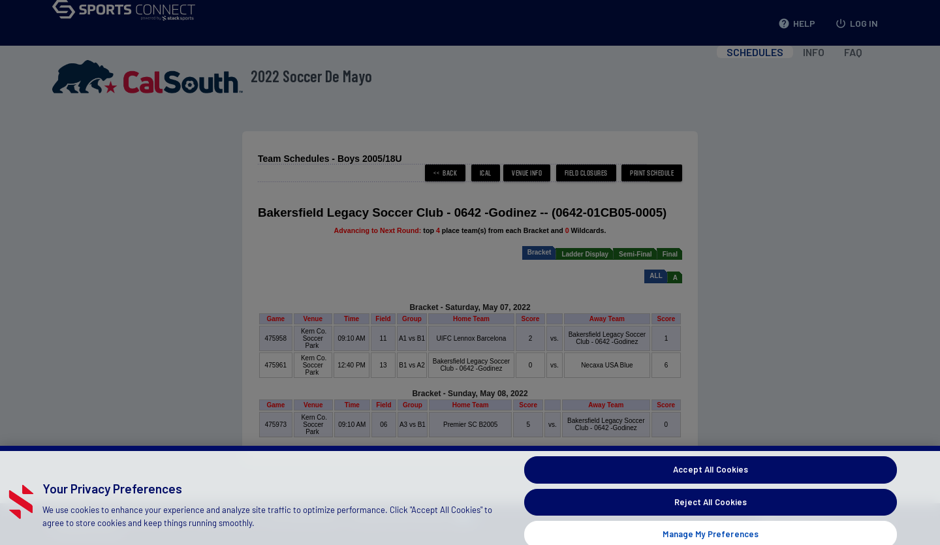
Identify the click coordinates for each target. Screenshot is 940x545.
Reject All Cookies (710, 510)
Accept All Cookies (710, 478)
